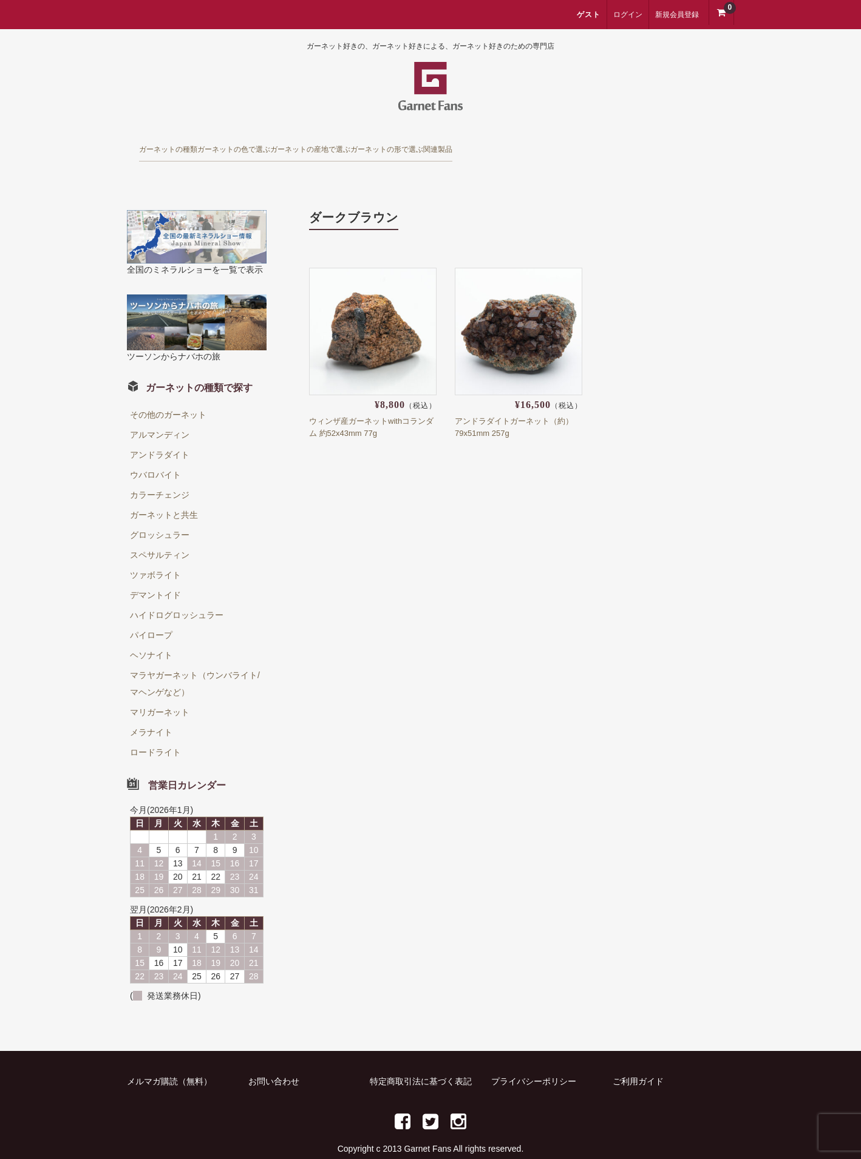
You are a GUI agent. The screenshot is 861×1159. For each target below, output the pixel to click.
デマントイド (155, 574)
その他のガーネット (168, 394)
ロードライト (155, 731)
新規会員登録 (677, 14)
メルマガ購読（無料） (169, 1061)
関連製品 (667, 144)
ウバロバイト (155, 454)
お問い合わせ (273, 1061)
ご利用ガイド (638, 1061)
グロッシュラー (159, 514)
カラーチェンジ (159, 474)
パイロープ (151, 614)
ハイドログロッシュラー (176, 594)
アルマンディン (159, 414)
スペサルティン (159, 534)
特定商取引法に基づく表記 (421, 1061)
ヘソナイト (151, 634)
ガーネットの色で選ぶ (301, 144)
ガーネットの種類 (182, 144)
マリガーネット (159, 691)
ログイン (627, 14)
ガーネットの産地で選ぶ (434, 144)
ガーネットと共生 (164, 494)
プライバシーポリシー (533, 1061)
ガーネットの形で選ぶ (566, 144)
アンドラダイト (159, 434)
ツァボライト (155, 554)
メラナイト (151, 711)
